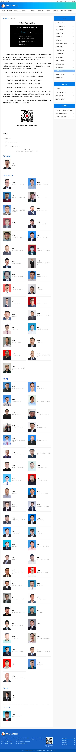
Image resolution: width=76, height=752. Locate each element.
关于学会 (10, 11)
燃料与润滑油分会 (60, 50)
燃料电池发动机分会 (60, 64)
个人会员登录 (60, 1)
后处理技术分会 (59, 57)
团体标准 (56, 11)
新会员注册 (53, 1)
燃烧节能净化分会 (60, 33)
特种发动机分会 (59, 46)
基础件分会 (58, 40)
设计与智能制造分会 (60, 60)
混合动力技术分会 (60, 74)
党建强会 (71, 11)
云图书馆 (33, 11)
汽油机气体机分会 (60, 29)
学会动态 (17, 11)
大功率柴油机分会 (60, 22)
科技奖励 (40, 11)
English (73, 1)
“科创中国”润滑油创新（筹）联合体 (64, 110)
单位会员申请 (67, 1)
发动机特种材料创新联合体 (62, 117)
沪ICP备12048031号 (29, 750)
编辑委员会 (58, 88)
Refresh (24, 32)
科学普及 (64, 11)
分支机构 (6, 18)
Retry (30, 32)
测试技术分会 (59, 36)
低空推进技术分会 (60, 53)
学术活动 (25, 11)
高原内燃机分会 (59, 67)
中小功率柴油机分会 (60, 26)
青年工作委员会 (59, 95)
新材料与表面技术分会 (61, 43)
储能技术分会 (59, 77)
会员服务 (48, 11)
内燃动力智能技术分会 (61, 71)
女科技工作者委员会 (60, 99)
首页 (3, 11)
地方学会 (13, 18)
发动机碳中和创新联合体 (62, 113)
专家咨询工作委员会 (60, 92)
